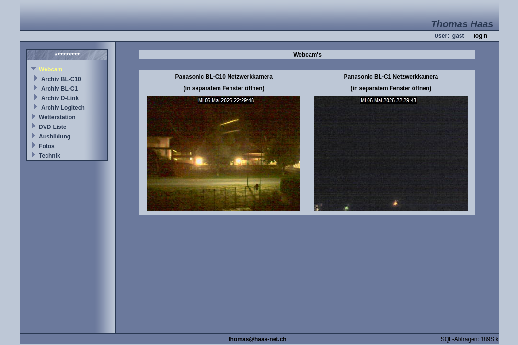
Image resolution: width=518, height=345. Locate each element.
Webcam (50, 69)
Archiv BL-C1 (59, 88)
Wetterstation (57, 117)
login (480, 36)
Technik (49, 155)
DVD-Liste (52, 127)
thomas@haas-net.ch (258, 339)
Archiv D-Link (60, 98)
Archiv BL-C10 (61, 79)
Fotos (47, 146)
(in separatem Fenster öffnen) (224, 88)
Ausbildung (54, 136)
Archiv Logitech (63, 107)
